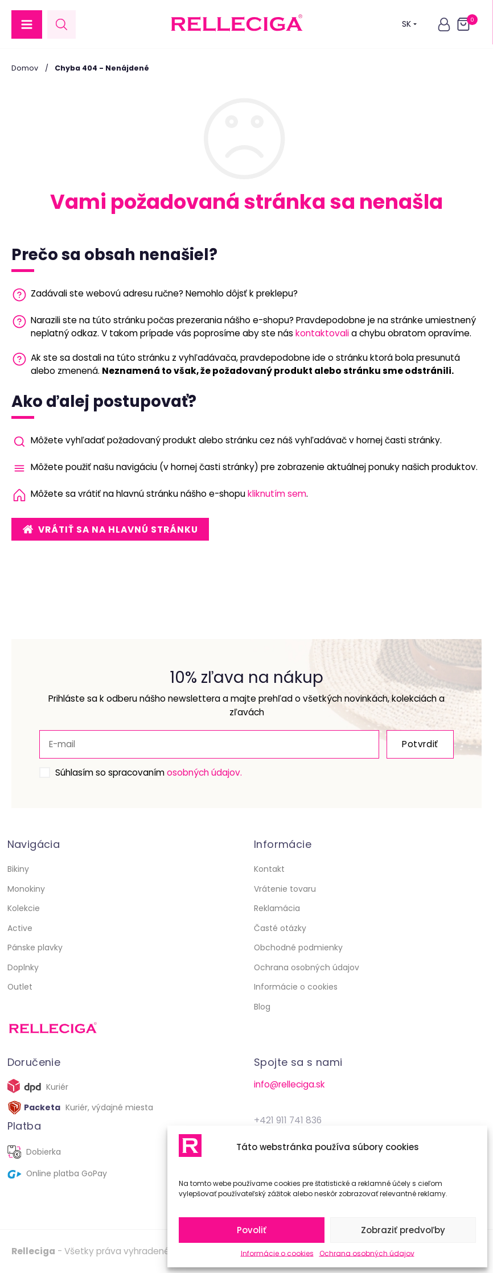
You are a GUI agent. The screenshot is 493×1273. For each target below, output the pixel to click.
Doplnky (23, 967)
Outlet (19, 986)
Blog (262, 1006)
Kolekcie (23, 908)
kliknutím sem (277, 494)
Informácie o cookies (277, 1253)
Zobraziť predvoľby (403, 1230)
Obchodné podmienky (298, 947)
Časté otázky (280, 928)
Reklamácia (277, 908)
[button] (26, 24)
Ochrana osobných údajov (366, 1253)
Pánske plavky (35, 947)
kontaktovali (322, 333)
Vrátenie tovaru (285, 889)
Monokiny (26, 889)
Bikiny (18, 869)
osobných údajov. (204, 772)
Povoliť (251, 1230)
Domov (24, 68)
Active (19, 928)
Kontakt (269, 869)
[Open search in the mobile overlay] (61, 24)
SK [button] (409, 24)
